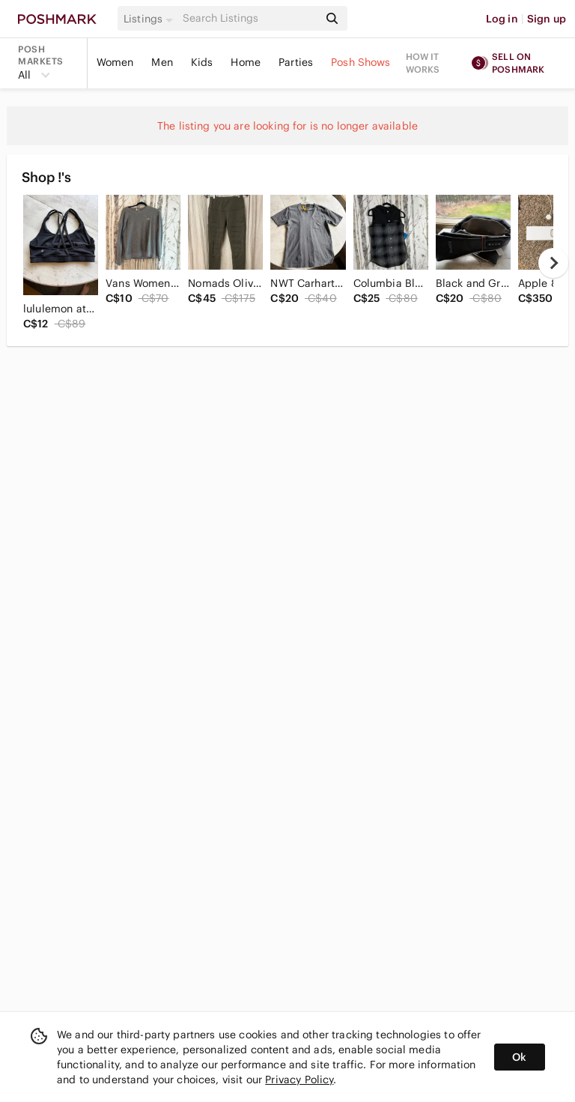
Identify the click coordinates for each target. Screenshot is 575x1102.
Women (115, 62)
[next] (553, 263)
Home (246, 62)
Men (161, 62)
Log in (502, 18)
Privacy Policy (299, 1079)
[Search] (249, 18)
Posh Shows (361, 62)
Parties (296, 62)
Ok (519, 1057)
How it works (423, 63)
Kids (202, 62)
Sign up (546, 18)
